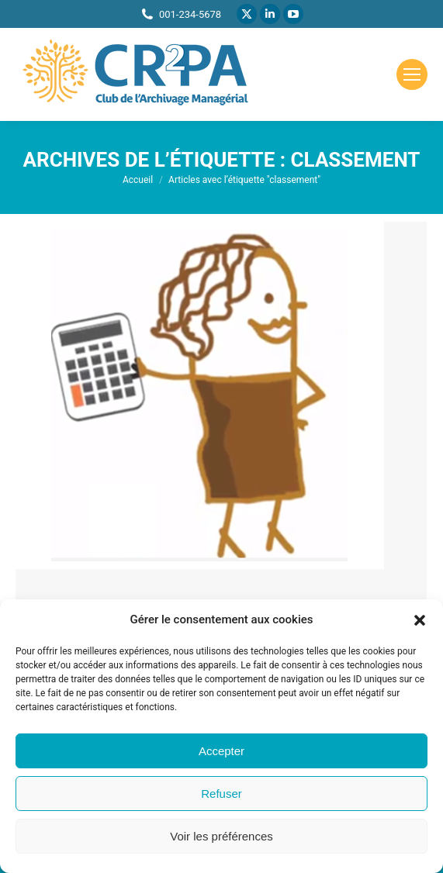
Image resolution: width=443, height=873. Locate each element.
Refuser (221, 793)
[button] (419, 620)
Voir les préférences (221, 836)
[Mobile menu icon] (411, 74)
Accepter (221, 750)
